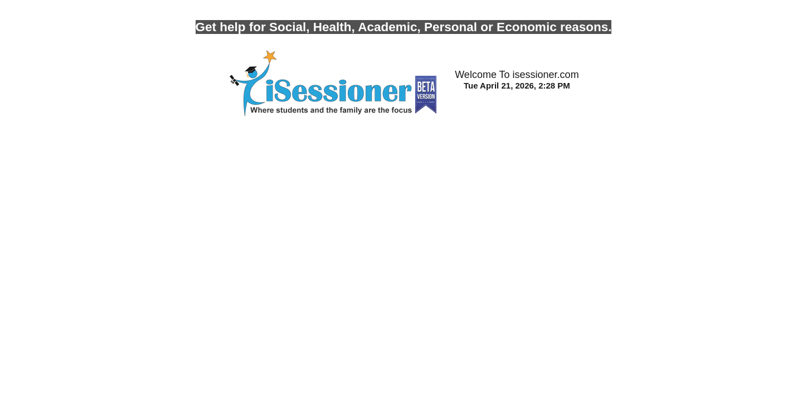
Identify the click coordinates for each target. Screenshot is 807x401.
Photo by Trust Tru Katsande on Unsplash (83, 4)
